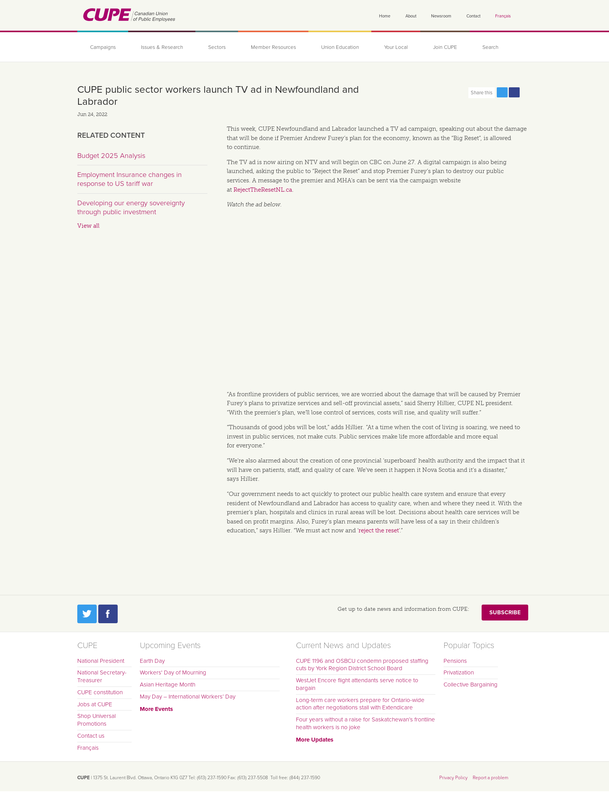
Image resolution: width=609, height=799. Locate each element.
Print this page (526, 92)
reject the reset (378, 530)
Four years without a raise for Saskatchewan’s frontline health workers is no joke (365, 723)
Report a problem (490, 777)
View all (88, 225)
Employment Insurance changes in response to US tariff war (129, 179)
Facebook (108, 614)
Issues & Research (162, 47)
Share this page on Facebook (514, 92)
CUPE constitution (100, 692)
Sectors (217, 47)
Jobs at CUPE (94, 704)
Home (384, 16)
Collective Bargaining (471, 684)
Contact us (90, 735)
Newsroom (441, 16)
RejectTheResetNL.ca (262, 189)
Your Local (396, 47)
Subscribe (504, 612)
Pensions (455, 660)
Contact (473, 16)
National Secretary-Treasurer (102, 676)
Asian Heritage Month (167, 684)
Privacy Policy (453, 777)
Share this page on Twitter (502, 92)
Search (490, 47)
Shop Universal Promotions (96, 719)
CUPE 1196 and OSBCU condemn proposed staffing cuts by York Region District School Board (362, 664)
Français (503, 16)
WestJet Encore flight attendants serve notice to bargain (357, 684)
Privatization (459, 672)
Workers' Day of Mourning (173, 672)
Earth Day (152, 660)
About (410, 16)
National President (100, 660)
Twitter (87, 614)
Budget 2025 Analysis (111, 155)
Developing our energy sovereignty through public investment (131, 208)
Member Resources (273, 47)
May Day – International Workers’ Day (187, 696)
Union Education (340, 47)
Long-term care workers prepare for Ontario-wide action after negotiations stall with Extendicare (360, 704)
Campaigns (103, 47)
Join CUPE (445, 47)
